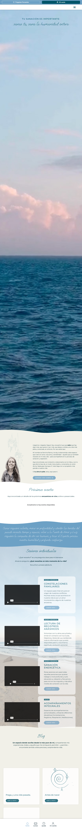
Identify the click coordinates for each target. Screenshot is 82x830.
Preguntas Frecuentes (21, 2)
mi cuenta (53, 824)
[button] (74, 8)
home (27, 824)
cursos (35, 824)
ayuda (44, 824)
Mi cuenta (61, 2)
